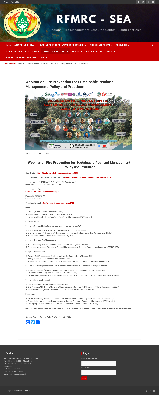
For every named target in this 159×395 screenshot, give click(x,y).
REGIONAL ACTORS (94, 51)
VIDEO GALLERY (114, 51)
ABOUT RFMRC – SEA (24, 45)
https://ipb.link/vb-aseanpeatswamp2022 (58, 203)
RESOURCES (121, 45)
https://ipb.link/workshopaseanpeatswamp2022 (57, 173)
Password (85, 368)
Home (8, 45)
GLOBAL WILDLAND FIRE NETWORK (21, 51)
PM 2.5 (44, 57)
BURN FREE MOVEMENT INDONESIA (21, 57)
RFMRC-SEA (23, 390)
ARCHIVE (76, 51)
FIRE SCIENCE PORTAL (100, 45)
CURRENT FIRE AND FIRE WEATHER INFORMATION (61, 45)
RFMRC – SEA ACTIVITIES (54, 51)
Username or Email (89, 358)
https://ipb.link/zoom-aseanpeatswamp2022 (43, 191)
